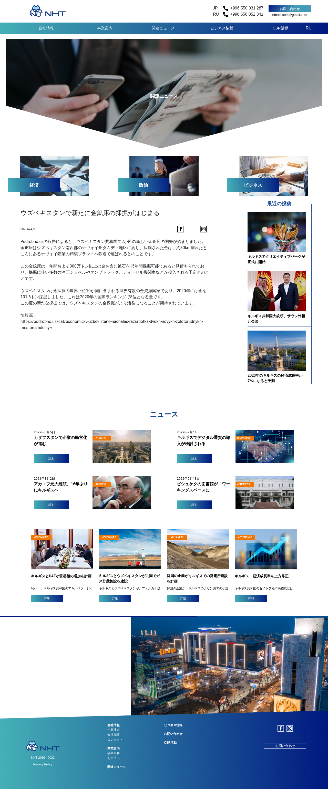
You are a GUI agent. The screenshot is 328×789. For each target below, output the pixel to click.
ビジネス (253, 185)
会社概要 (113, 734)
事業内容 (113, 753)
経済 (34, 185)
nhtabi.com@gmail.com (289, 15)
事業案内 (104, 28)
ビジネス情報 (221, 28)
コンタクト (115, 739)
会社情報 (46, 28)
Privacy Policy (43, 764)
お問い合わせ (290, 9)
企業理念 (113, 730)
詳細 (47, 598)
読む (51, 458)
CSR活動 (281, 28)
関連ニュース (163, 28)
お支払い (113, 758)
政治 (143, 185)
